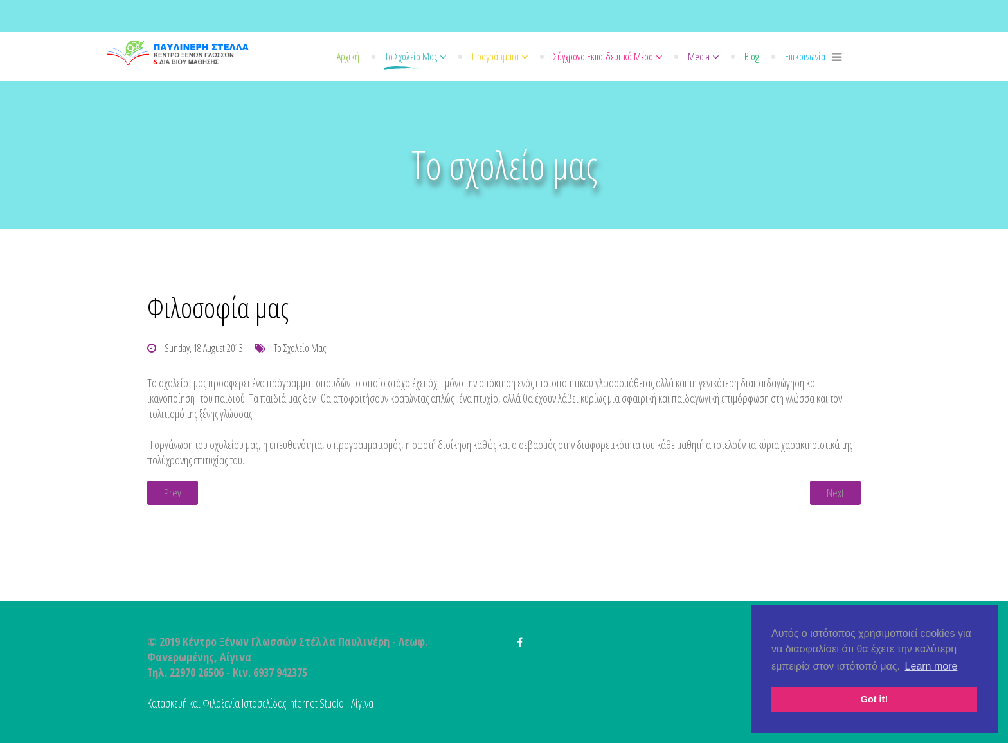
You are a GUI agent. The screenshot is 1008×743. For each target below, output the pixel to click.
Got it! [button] (874, 699)
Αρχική (348, 57)
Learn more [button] (931, 666)
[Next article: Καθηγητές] (835, 493)
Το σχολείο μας (411, 57)
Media (699, 57)
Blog (751, 57)
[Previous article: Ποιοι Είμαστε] (172, 493)
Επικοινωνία (805, 57)
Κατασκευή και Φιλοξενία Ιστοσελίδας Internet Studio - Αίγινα (260, 703)
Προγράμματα (495, 57)
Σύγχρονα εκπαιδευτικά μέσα (603, 57)
